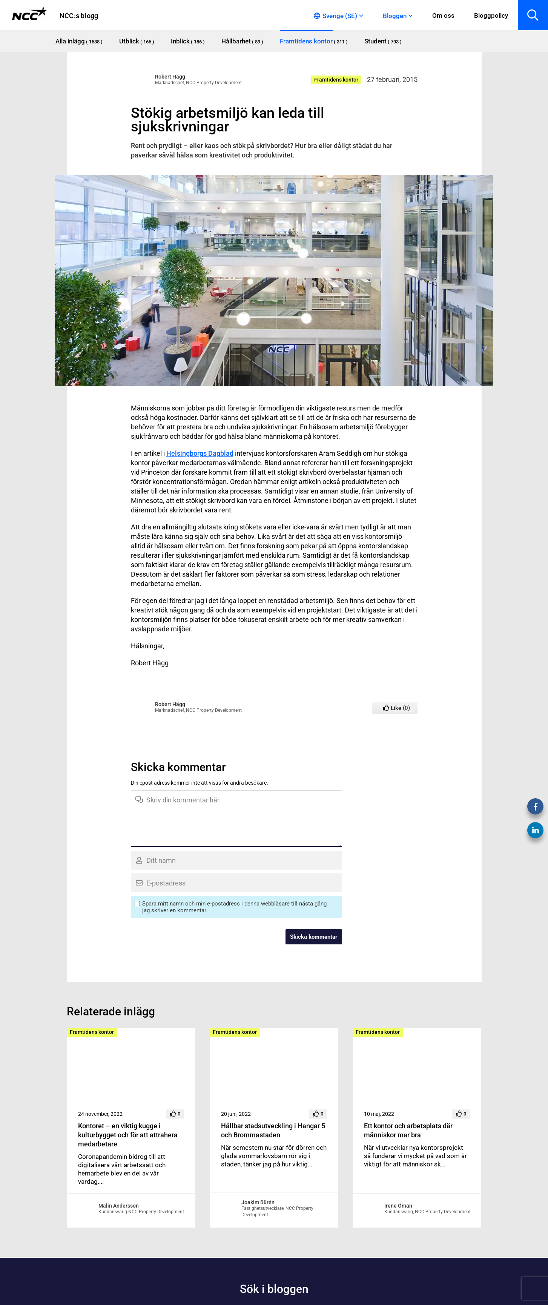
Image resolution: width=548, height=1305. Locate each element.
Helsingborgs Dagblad (199, 453)
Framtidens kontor (336, 80)
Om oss (443, 15)
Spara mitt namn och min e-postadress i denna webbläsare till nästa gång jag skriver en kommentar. (234, 907)
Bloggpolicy (491, 15)
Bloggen (395, 16)
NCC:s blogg (79, 16)
